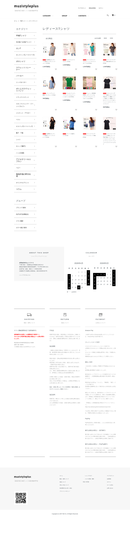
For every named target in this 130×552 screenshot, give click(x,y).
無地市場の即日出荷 (23, 203)
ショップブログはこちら (26, 309)
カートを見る (111, 519)
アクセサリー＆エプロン (23, 187)
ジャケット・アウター (23, 131)
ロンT (18, 52)
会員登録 (109, 512)
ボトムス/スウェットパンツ (23, 98)
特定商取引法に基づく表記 (70, 522)
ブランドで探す (22, 239)
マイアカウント (80, 8)
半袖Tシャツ (24, 21)
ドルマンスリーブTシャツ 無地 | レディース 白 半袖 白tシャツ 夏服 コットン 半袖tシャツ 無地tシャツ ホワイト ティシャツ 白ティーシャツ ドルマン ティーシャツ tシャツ (109, 98)
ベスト (19, 140)
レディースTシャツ (35, 21)
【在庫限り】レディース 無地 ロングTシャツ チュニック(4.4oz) (49, 61)
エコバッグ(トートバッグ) (23, 148)
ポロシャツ (20, 69)
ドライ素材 (20, 254)
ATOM (92, 516)
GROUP (64, 16)
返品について (67, 516)
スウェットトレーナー (23, 76)
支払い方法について (68, 519)
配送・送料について (68, 512)
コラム (19, 221)
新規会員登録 (91, 8)
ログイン (100, 8)
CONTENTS (82, 16)
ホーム (16, 21)
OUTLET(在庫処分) (24, 247)
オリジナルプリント (23, 212)
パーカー (19, 83)
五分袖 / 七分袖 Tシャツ (24, 43)
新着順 (111, 38)
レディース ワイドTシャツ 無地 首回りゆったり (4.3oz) (109, 61)
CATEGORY (47, 16)
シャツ (19, 165)
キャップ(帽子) (22, 172)
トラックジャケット (23, 107)
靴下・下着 (20, 158)
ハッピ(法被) (21, 180)
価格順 (104, 38)
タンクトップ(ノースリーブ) (23, 60)
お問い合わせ (111, 522)
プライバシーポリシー (69, 525)
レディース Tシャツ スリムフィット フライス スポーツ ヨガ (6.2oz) (89, 61)
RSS (88, 516)
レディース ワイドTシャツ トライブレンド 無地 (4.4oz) (89, 135)
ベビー (19, 195)
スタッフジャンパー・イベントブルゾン (23, 119)
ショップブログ (91, 509)
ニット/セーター (22, 90)
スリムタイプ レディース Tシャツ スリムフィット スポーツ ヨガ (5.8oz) (69, 95)
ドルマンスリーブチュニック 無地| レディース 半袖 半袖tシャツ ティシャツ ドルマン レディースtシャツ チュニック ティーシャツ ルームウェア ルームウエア (109, 139)
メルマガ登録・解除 (92, 512)
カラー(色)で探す (23, 261)
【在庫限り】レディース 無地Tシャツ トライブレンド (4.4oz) (49, 135)
